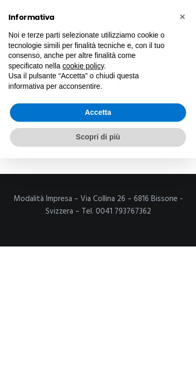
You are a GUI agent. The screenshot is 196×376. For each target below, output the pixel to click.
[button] (182, 16)
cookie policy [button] (83, 66)
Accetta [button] (98, 112)
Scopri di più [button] (98, 137)
